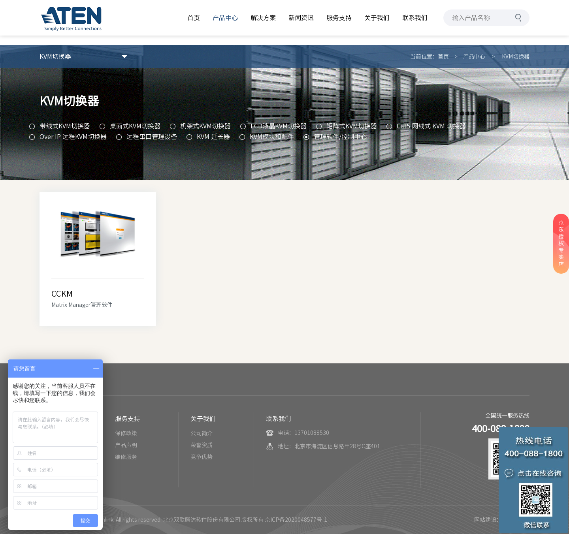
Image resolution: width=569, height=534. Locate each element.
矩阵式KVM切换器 (351, 126)
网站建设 (485, 520)
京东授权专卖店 (561, 243)
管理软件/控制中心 (340, 137)
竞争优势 (201, 457)
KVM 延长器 (213, 137)
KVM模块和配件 (272, 137)
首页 (443, 56)
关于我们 (203, 419)
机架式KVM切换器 (205, 126)
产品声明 (126, 445)
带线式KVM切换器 (65, 126)
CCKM (62, 293)
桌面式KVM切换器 (135, 126)
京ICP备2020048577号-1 (296, 520)
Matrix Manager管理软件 (82, 305)
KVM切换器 (515, 56)
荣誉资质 (201, 445)
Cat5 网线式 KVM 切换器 (431, 126)
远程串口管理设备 (151, 137)
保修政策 (126, 433)
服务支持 (127, 419)
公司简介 (201, 433)
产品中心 (474, 56)
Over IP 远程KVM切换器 (73, 137)
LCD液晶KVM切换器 (279, 126)
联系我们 (278, 419)
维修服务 (126, 457)
